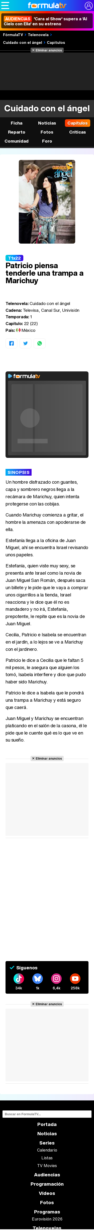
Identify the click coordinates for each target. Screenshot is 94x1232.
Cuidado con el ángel (22, 42)
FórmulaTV (13, 34)
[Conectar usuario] (89, 6)
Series (47, 1143)
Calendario (47, 1150)
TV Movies (47, 1166)
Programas (47, 1212)
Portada (47, 1124)
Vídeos (47, 1193)
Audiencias (47, 1175)
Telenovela (38, 34)
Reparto (16, 132)
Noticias (47, 123)
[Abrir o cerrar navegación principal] (5, 5)
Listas (47, 1158)
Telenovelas (47, 1228)
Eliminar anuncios (49, 50)
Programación (47, 1184)
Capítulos (56, 42)
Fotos (47, 132)
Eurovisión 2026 (47, 1219)
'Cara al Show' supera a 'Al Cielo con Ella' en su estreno (45, 21)
